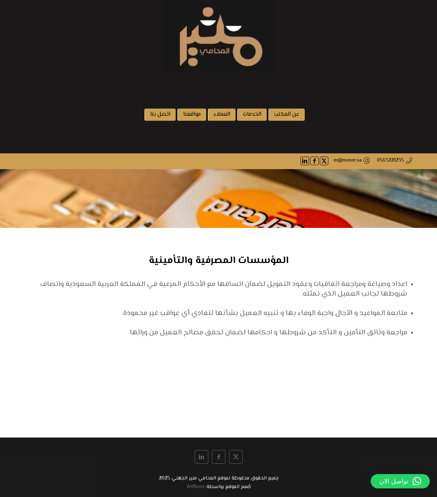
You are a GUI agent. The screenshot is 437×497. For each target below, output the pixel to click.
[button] (400, 481)
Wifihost (195, 487)
